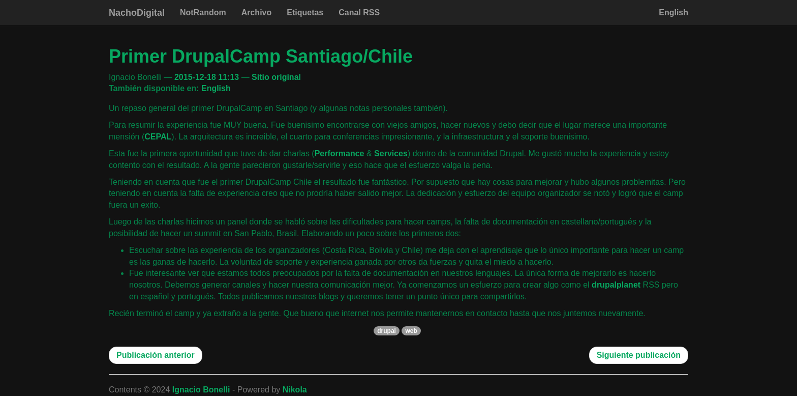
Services (391, 153)
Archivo (256, 12)
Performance (339, 153)
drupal (386, 330)
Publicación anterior (155, 355)
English (673, 12)
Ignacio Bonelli (201, 389)
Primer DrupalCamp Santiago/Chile (261, 56)
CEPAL (157, 136)
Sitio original (276, 77)
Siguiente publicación (639, 355)
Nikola (295, 389)
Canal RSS (359, 12)
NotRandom (203, 12)
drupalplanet (616, 284)
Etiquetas (305, 12)
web (411, 330)
